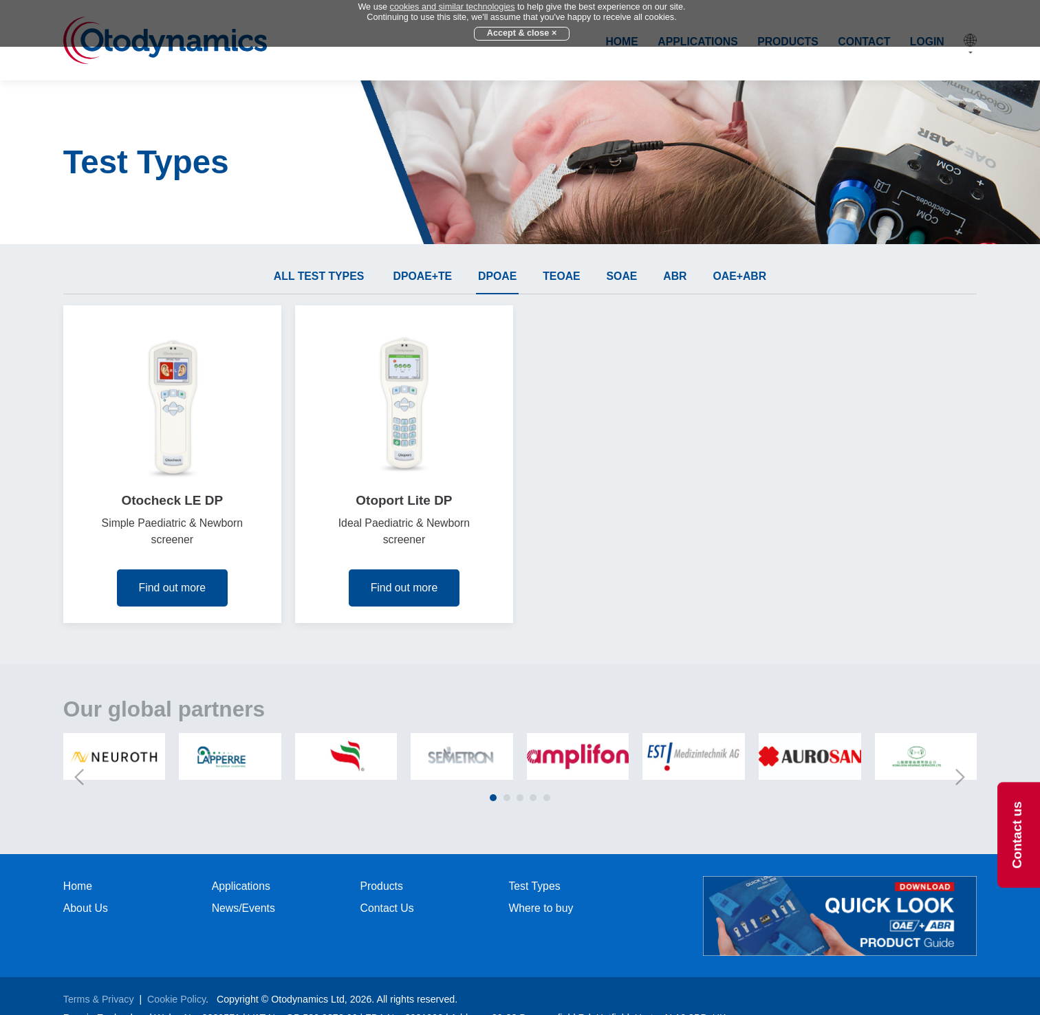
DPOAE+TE (423, 276)
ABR (674, 276)
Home (77, 886)
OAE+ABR (739, 276)
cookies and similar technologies (452, 7)
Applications (241, 886)
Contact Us (387, 908)
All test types (319, 276)
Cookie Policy (176, 999)
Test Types (534, 886)
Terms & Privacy (98, 999)
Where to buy (540, 908)
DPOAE (497, 276)
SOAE (622, 276)
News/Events (243, 908)
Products (381, 886)
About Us (85, 908)
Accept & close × (522, 33)
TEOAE (561, 276)
